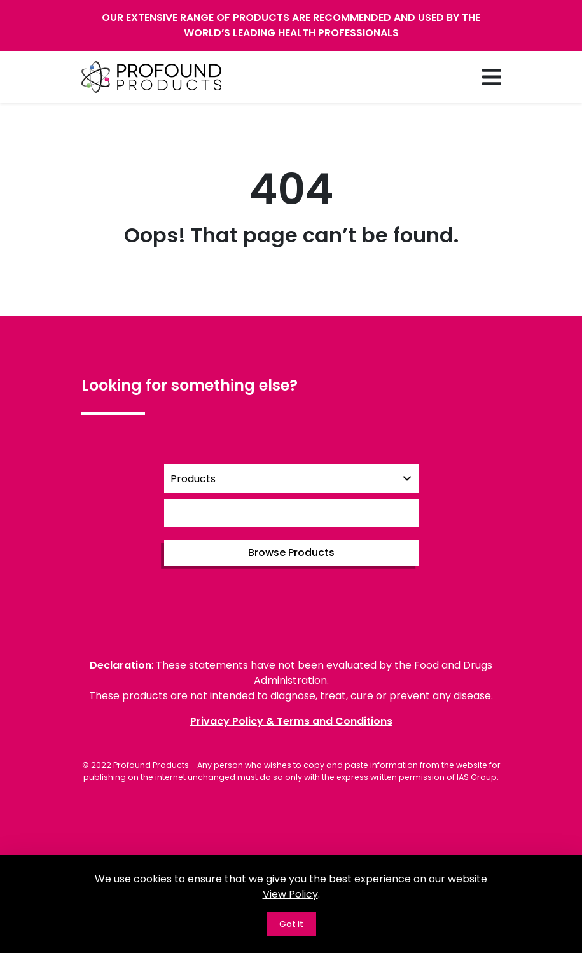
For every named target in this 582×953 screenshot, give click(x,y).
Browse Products (291, 552)
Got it (291, 924)
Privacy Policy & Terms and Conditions (291, 721)
